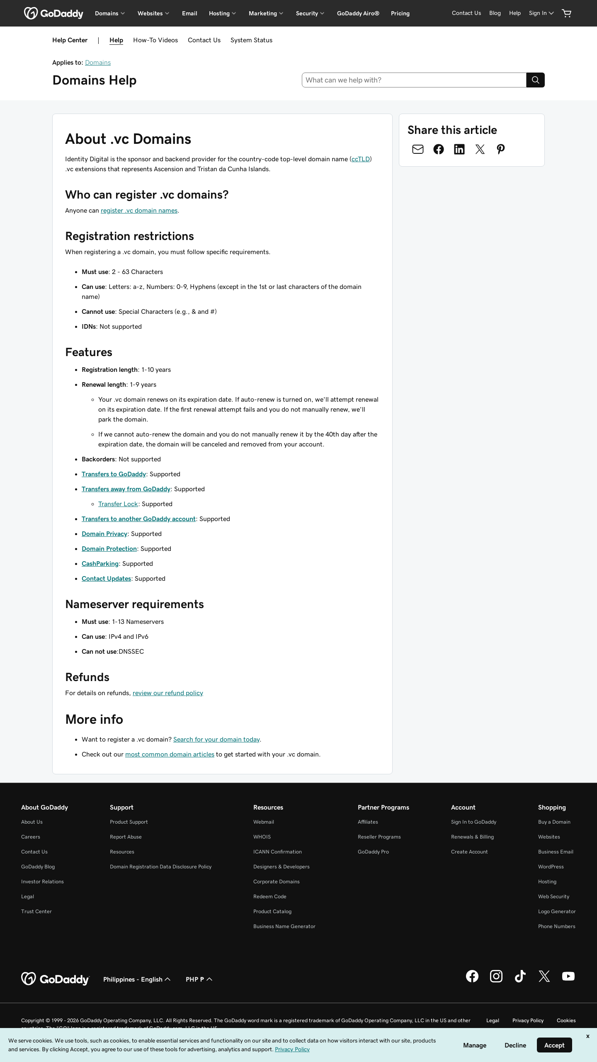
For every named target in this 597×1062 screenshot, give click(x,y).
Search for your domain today (216, 739)
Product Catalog (272, 911)
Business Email (555, 851)
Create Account (469, 851)
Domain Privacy (104, 533)
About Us (32, 821)
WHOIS (262, 836)
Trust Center (36, 911)
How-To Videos (155, 39)
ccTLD (361, 158)
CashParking (100, 563)
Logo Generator (557, 911)
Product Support (129, 821)
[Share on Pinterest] (500, 149)
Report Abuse (126, 836)
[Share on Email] (418, 149)
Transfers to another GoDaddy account (139, 518)
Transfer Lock (118, 503)
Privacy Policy (528, 1020)
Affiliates (368, 821)
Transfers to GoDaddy (114, 473)
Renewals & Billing (472, 836)
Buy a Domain (554, 821)
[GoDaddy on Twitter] (544, 981)
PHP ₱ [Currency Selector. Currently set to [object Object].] (200, 979)
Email (189, 13)
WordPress (551, 866)
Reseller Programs (379, 836)
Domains (98, 62)
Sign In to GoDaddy (473, 821)
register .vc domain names (139, 210)
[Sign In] (542, 13)
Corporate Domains (276, 881)
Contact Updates (106, 578)
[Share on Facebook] (438, 149)
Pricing (400, 13)
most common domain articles (169, 754)
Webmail (263, 821)
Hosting (547, 881)
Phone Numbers (556, 926)
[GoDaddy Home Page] (55, 979)
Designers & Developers (281, 866)
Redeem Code (269, 896)
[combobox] (414, 80)
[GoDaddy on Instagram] (496, 981)
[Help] (515, 13)
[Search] (536, 80)
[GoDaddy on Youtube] (568, 981)
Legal (27, 896)
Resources (122, 851)
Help (116, 39)
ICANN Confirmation (277, 851)
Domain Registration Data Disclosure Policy (160, 866)
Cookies (566, 1020)
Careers (30, 836)
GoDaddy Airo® (358, 13)
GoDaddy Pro (373, 851)
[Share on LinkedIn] (459, 149)
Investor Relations (42, 881)
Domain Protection (109, 548)
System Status (251, 39)
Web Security (553, 896)
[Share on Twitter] (480, 149)
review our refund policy (168, 692)
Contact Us (204, 39)
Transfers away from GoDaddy (126, 488)
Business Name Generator (284, 926)
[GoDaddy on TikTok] (520, 981)
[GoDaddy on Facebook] (472, 981)
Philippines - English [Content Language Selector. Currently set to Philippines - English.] (137, 979)
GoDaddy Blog (38, 866)
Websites (549, 836)
